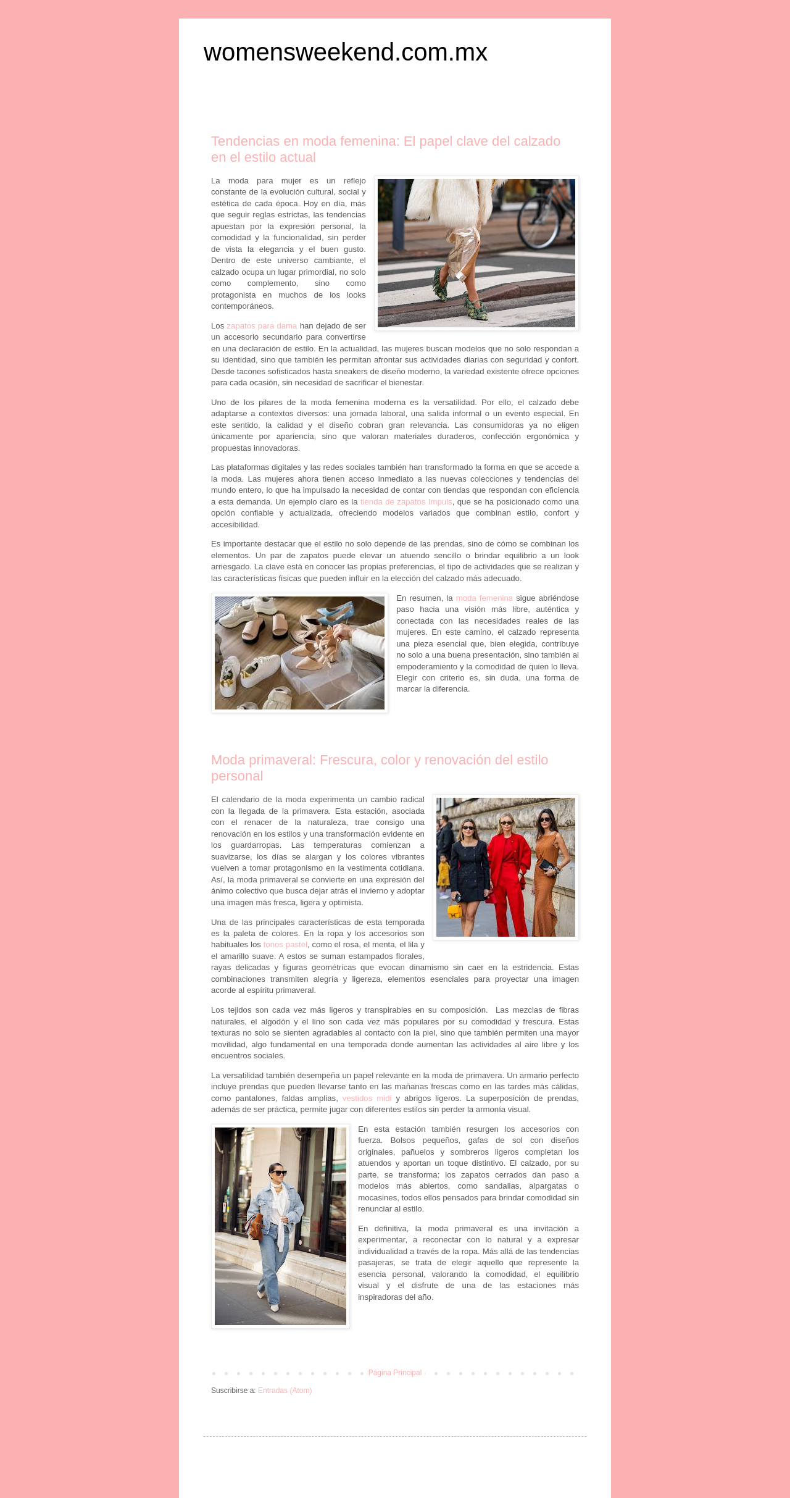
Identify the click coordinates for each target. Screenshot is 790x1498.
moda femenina (484, 598)
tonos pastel (285, 944)
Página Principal (395, 1372)
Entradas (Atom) (285, 1390)
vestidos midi (367, 1098)
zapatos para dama (262, 325)
